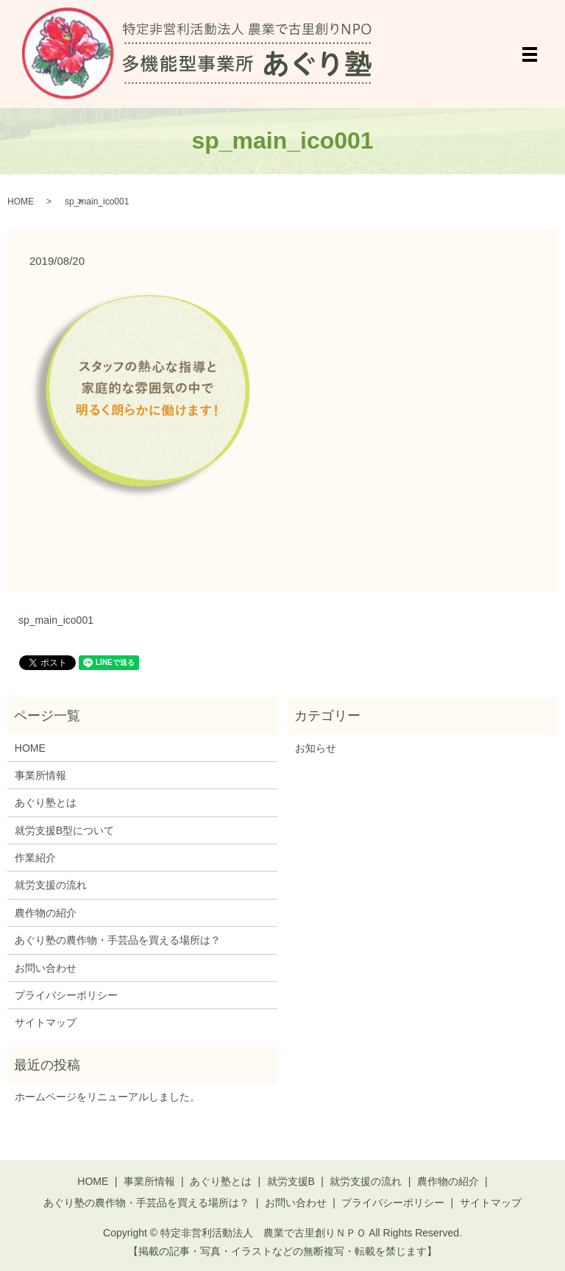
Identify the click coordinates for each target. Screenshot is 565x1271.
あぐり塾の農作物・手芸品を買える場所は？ (118, 940)
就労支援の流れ (51, 885)
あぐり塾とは (46, 802)
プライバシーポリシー (66, 995)
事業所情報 (40, 775)
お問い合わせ (46, 968)
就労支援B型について (64, 830)
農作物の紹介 (46, 913)
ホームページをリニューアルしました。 (107, 1097)
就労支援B (291, 1181)
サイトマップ (46, 1022)
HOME (20, 201)
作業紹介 (35, 858)
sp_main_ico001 (55, 620)
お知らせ (315, 748)
